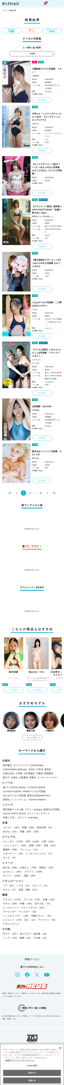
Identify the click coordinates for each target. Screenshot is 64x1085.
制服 (29, 827)
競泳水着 (45, 827)
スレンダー (14, 841)
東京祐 (47, 235)
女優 (49, 899)
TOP (4, 10)
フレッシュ (29, 849)
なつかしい (13, 871)
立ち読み (42, 100)
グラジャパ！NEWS (51, 31)
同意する (32, 1080)
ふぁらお (48, 328)
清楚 (30, 875)
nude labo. (33, 817)
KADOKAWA (36, 765)
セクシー (12, 875)
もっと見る (32, 737)
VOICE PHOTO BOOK (14, 813)
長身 (50, 845)
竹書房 (39, 773)
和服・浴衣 (30, 831)
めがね (11, 831)
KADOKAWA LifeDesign (15, 769)
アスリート (47, 919)
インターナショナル (39, 853)
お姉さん (29, 867)
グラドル (12, 899)
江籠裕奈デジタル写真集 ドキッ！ (47, 70)
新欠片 (6, 777)
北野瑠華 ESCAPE (41, 406)
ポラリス (22, 817)
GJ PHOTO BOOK (12, 791)
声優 (26, 903)
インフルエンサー (16, 915)
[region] (32, 1064)
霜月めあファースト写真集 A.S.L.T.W (47, 453)
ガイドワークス (21, 765)
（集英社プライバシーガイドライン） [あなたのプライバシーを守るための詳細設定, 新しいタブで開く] (19, 1060)
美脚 (35, 845)
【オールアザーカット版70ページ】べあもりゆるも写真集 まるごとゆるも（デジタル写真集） (47, 169)
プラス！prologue (33, 809)
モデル (11, 903)
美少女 (11, 867)
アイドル (33, 899)
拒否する (32, 1073)
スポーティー (13, 853)
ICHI (46, 139)
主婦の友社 (8, 773)
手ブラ (11, 933)
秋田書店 (7, 765)
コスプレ (12, 827)
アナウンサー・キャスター (20, 911)
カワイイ (34, 871)
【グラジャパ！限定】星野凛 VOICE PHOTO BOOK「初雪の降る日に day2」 (47, 209)
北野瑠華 (35, 410)
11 (41, 493)
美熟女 (47, 867)
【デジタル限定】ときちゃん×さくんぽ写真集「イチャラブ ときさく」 (46, 352)
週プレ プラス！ (31, 31)
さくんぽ (35, 363)
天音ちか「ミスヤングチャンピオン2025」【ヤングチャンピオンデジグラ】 (47, 116)
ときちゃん (36, 360)
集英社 (47, 769)
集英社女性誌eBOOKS (38, 795)
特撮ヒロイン (42, 915)
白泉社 (14, 777)
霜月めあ (35, 458)
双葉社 (32, 777)
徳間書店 (48, 773)
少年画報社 (29, 773)
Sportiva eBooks (37, 799)
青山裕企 (48, 91)
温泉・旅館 (29, 889)
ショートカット (15, 845)
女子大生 (43, 903)
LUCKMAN (49, 382)
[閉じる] (60, 1048)
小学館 (18, 773)
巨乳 (33, 841)
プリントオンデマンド (38, 813)
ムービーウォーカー (47, 777)
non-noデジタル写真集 (14, 795)
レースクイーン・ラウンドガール (24, 907)
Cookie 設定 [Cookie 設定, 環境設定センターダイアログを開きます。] (32, 1065)
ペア (9, 885)
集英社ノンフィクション (15, 799)
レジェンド (13, 919)
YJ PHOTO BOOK (36, 787)
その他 (40, 937)
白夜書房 (23, 777)
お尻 (48, 841)
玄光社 (31, 769)
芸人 (30, 919)
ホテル (10, 889)
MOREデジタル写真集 (34, 791)
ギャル (10, 857)
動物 (26, 937)
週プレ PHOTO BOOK (14, 787)
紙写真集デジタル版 (13, 809)
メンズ (11, 937)
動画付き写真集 (52, 809)
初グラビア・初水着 (34, 933)
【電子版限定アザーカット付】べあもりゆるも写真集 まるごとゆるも (47, 263)
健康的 (11, 849)
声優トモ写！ (10, 817)
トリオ (23, 885)
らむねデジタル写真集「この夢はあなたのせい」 (47, 304)
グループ (40, 885)
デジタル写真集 (11, 31)
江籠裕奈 (35, 76)
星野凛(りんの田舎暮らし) (42, 216)
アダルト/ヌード (11, 924)
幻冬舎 (39, 769)
